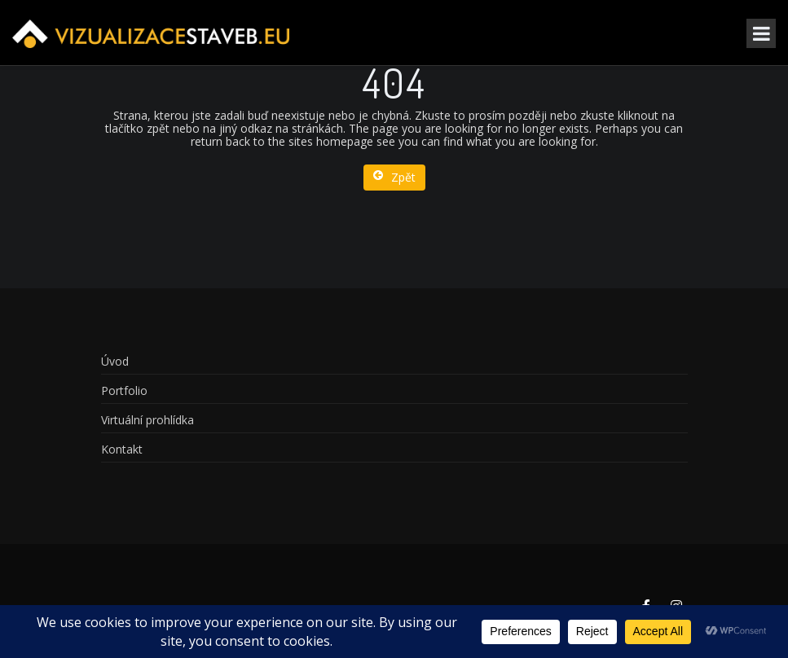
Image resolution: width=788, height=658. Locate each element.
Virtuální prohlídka (147, 420)
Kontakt (122, 449)
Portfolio (124, 390)
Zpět (394, 177)
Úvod (115, 361)
